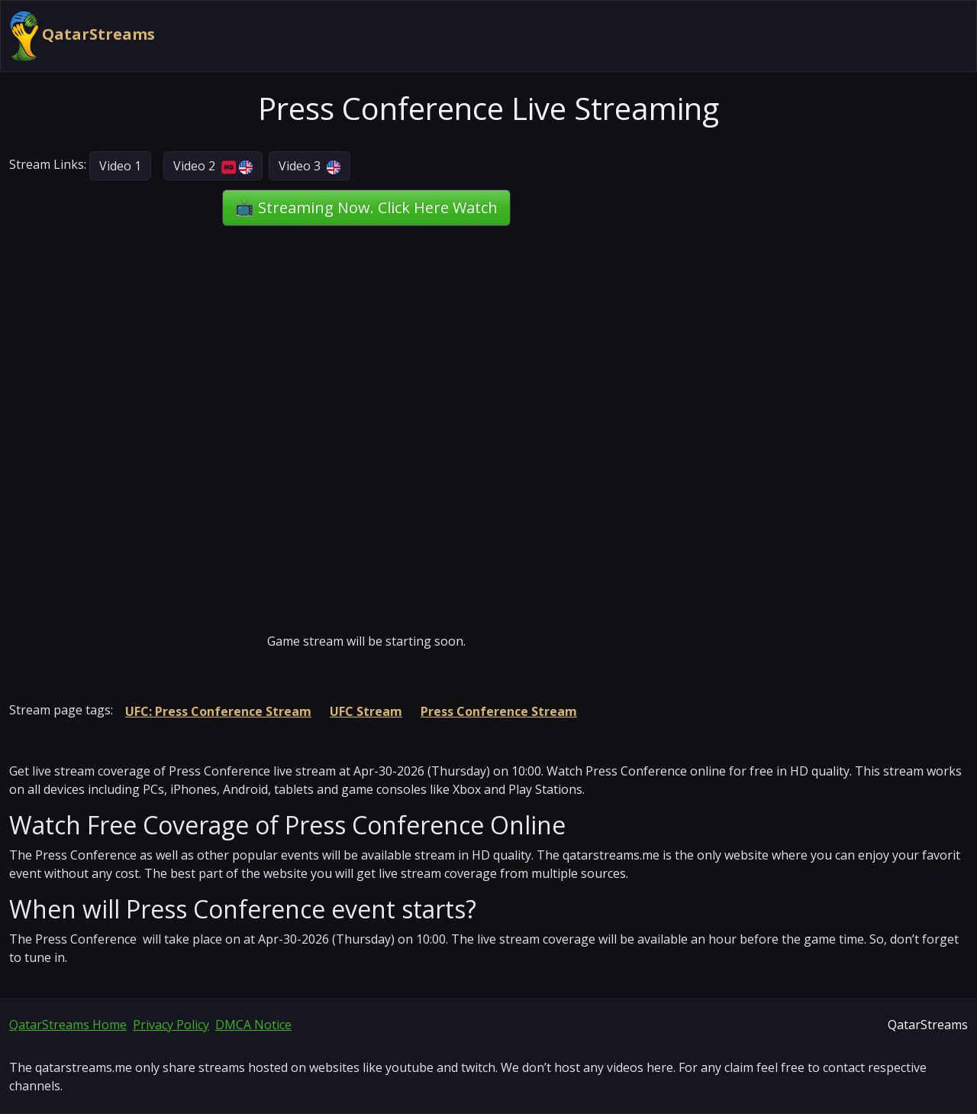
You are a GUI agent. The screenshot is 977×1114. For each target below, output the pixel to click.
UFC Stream (366, 711)
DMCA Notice (253, 1024)
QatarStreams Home (68, 1024)
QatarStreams (82, 36)
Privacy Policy (171, 1024)
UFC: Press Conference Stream (218, 711)
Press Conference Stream (499, 711)
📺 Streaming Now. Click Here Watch (366, 207)
